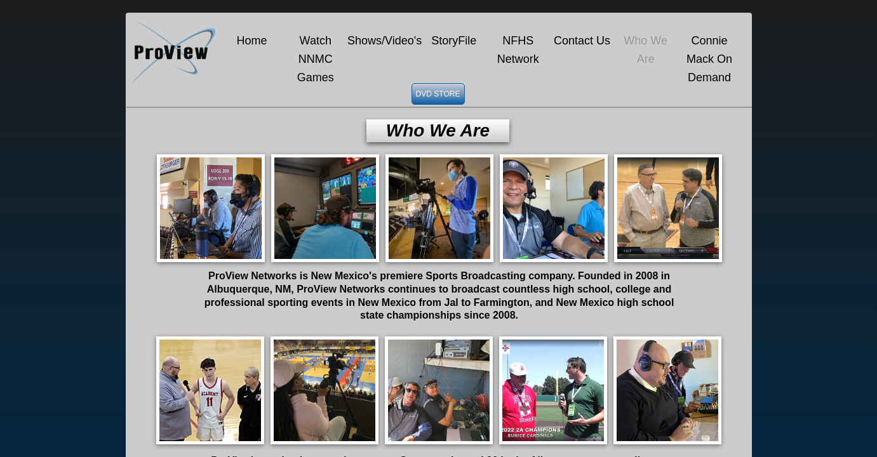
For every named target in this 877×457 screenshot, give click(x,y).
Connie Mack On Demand (709, 59)
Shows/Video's (384, 40)
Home (252, 40)
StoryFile (453, 40)
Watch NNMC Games (315, 59)
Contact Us (582, 40)
